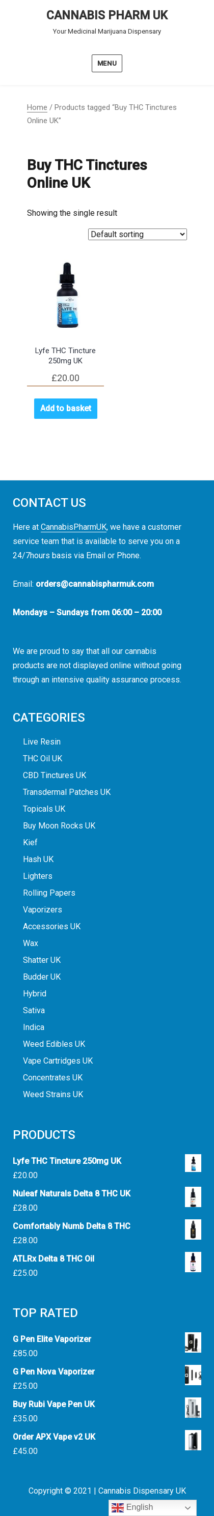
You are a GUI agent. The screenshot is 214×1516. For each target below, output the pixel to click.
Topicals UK (44, 809)
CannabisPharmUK (73, 527)
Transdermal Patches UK (67, 792)
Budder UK (42, 977)
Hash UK (38, 859)
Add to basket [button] (65, 408)
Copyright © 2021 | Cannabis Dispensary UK (107, 1491)
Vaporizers (42, 909)
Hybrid (34, 993)
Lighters (37, 876)
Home (37, 107)
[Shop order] (137, 234)
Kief (30, 842)
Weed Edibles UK (54, 1044)
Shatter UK (42, 960)
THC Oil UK (42, 758)
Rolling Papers (49, 893)
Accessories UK (52, 926)
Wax (30, 943)
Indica (33, 1027)
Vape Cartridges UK (58, 1061)
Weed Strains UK (53, 1094)
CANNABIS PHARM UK (107, 15)
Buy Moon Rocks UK (59, 826)
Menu (107, 63)
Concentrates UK (53, 1077)
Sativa (34, 1010)
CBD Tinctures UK (54, 775)
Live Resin (42, 742)
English (132, 1508)
